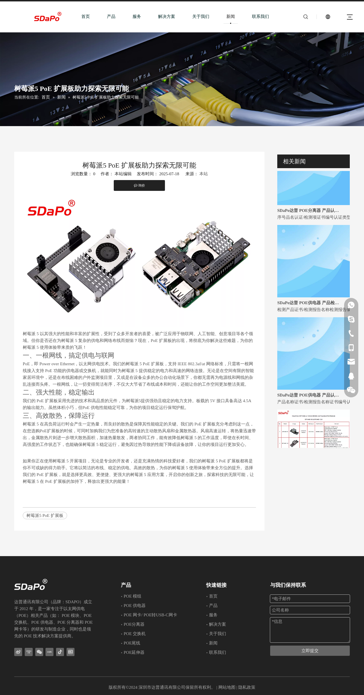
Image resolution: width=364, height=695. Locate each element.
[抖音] (60, 652)
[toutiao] (71, 652)
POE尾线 (132, 643)
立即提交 (309, 650)
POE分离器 (134, 624)
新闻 (230, 16)
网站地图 (226, 687)
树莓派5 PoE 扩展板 (44, 515)
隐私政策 (246, 687)
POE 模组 (132, 596)
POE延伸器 (134, 652)
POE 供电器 (135, 605)
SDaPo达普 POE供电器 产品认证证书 (309, 398)
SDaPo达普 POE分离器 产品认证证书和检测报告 (309, 214)
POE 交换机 (135, 633)
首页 (85, 16)
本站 (203, 174)
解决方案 (166, 16)
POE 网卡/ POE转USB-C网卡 (150, 615)
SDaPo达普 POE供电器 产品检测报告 (309, 306)
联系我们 (260, 16)
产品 (111, 16)
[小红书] (49, 652)
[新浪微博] (18, 652)
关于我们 (200, 16)
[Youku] (29, 652)
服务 (137, 16)
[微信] (39, 652)
